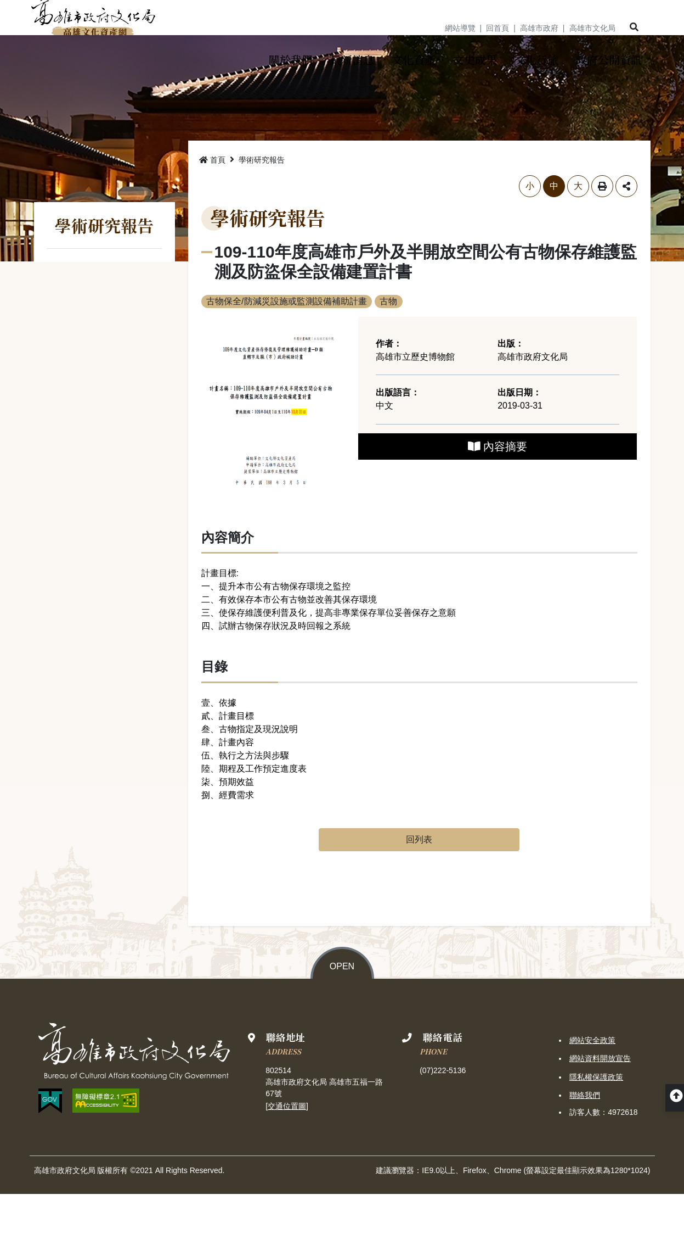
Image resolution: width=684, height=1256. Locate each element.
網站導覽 (460, 28)
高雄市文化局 (592, 28)
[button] (633, 27)
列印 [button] (602, 249)
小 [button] (529, 248)
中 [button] (554, 248)
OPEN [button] (342, 1029)
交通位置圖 (287, 1168)
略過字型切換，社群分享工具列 (201, 237)
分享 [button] (626, 249)
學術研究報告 (262, 222)
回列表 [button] (419, 902)
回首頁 (497, 28)
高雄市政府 (539, 28)
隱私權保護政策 (596, 1139)
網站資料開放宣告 (600, 1121)
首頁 (212, 222)
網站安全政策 (592, 1102)
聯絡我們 (584, 1157)
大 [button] (578, 248)
